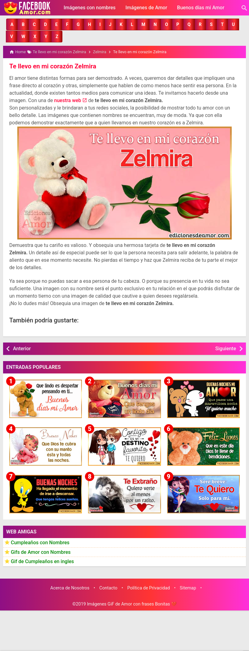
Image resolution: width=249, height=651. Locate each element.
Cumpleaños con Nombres (40, 542)
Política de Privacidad (148, 587)
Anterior (22, 348)
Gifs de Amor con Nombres (41, 551)
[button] (12, 24)
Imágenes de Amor (146, 8)
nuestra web (67, 100)
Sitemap (188, 587)
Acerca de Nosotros (70, 587)
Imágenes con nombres (90, 8)
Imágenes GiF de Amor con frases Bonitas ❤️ (131, 603)
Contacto (108, 587)
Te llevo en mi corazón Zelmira (51, 66)
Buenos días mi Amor (200, 8)
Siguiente (225, 348)
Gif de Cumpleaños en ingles (42, 561)
